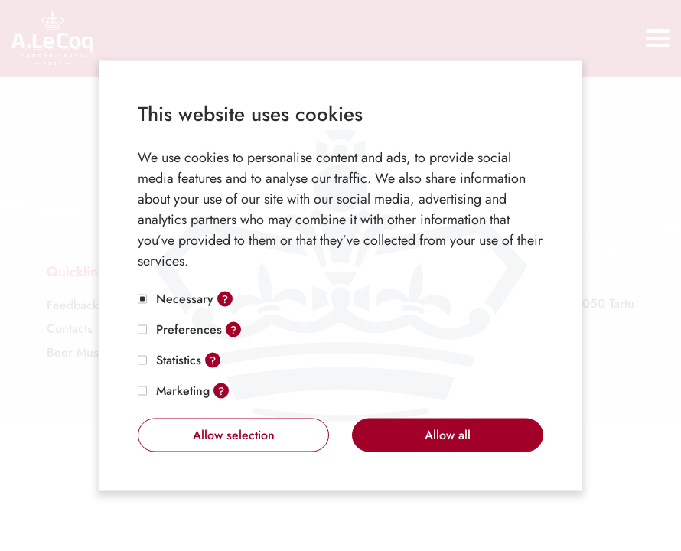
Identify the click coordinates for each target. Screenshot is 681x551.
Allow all (448, 435)
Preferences (189, 329)
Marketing (183, 390)
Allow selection (234, 435)
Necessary (184, 299)
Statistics (178, 360)
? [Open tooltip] (225, 299)
